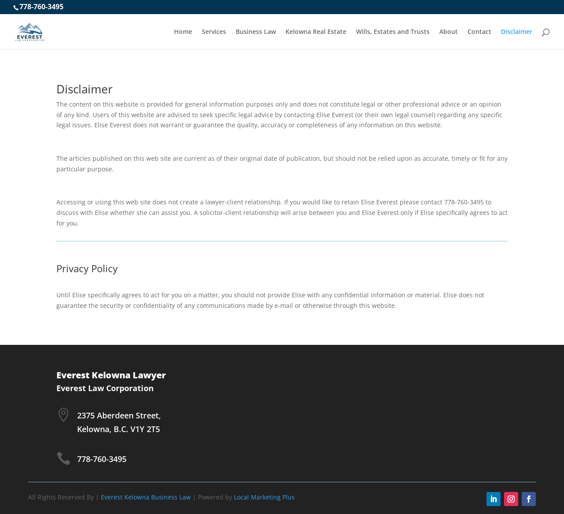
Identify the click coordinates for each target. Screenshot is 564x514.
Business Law (256, 32)
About (448, 32)
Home (183, 32)
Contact (479, 32)
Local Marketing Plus (264, 497)
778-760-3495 (41, 6)
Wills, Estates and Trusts (393, 32)
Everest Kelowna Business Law (146, 497)
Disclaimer (516, 32)
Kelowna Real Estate (316, 32)
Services (214, 32)
